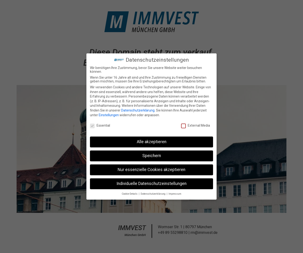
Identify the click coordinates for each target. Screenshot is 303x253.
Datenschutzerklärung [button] (153, 192)
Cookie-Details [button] (130, 192)
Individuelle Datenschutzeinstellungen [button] (151, 182)
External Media (195, 124)
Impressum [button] (175, 192)
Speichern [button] (151, 154)
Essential (100, 124)
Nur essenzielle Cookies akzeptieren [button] (151, 168)
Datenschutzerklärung (138, 109)
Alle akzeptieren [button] (151, 140)
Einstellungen (109, 114)
